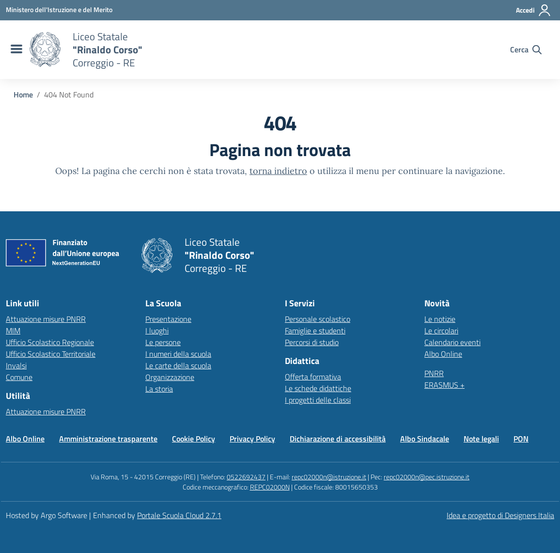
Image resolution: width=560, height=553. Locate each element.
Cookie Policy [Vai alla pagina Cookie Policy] (193, 438)
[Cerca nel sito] (525, 49)
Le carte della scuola (178, 365)
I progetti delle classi (318, 400)
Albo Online (443, 354)
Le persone (163, 342)
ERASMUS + (444, 385)
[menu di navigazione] (15, 49)
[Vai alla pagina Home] (23, 94)
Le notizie (439, 319)
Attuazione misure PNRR (46, 319)
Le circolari (441, 330)
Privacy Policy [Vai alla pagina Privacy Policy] (252, 438)
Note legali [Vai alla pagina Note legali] (481, 438)
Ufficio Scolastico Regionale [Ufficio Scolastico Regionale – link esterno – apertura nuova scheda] (50, 342)
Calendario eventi (452, 342)
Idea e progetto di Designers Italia (500, 515)
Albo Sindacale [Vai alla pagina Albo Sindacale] (424, 438)
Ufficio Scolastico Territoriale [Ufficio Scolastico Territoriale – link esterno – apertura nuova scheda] (50, 354)
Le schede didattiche (318, 388)
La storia (159, 389)
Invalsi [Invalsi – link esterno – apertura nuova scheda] (16, 365)
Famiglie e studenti (315, 330)
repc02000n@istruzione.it (329, 477)
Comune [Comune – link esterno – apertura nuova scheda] (19, 377)
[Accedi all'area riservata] (533, 10)
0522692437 (246, 477)
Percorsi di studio (312, 342)
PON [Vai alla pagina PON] (521, 438)
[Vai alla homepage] (45, 49)
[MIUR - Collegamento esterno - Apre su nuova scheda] (59, 9)
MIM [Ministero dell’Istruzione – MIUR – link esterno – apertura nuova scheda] (13, 330)
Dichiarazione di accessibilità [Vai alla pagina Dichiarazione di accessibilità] (338, 438)
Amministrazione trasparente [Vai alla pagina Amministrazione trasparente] (108, 438)
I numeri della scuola (178, 354)
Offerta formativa (313, 376)
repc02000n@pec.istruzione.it (426, 477)
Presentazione (168, 319)
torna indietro (278, 170)
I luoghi (157, 330)
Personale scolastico (317, 319)
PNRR (434, 373)
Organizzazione (169, 377)
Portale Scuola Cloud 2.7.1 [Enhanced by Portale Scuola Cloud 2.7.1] (179, 515)
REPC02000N (270, 487)
